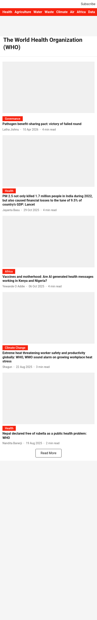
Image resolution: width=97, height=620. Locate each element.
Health (7, 12)
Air (72, 12)
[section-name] (12, 119)
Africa (81, 12)
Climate (61, 12)
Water (37, 12)
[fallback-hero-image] (48, 87)
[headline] (48, 124)
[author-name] (11, 129)
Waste (49, 12)
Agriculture (23, 12)
